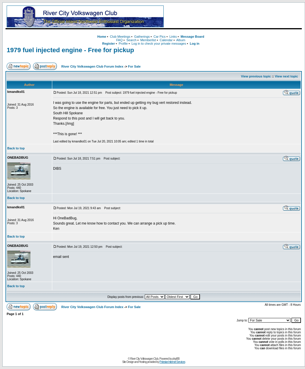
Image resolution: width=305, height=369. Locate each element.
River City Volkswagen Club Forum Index (92, 66)
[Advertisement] (234, 16)
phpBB (176, 358)
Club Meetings (120, 36)
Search (131, 40)
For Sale (134, 66)
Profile (123, 43)
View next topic (286, 76)
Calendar (166, 40)
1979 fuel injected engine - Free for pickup (70, 50)
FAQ (119, 40)
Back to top (16, 148)
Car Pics (160, 36)
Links (173, 36)
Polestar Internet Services (172, 361)
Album (180, 40)
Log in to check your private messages (158, 43)
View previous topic (256, 76)
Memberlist (148, 40)
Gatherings (142, 36)
